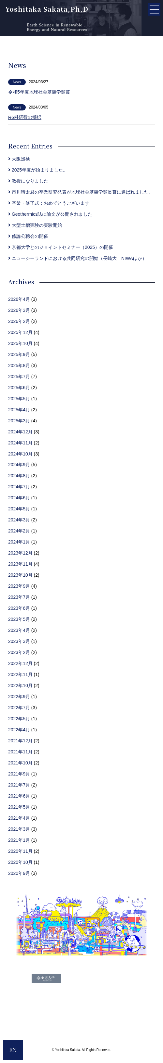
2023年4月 (19, 630)
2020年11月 (20, 851)
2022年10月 (20, 685)
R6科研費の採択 (24, 117)
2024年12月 (20, 431)
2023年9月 (19, 586)
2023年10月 (20, 575)
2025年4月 (19, 409)
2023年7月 (19, 597)
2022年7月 (19, 707)
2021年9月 (19, 773)
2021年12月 (20, 740)
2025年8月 (19, 365)
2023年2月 (19, 652)
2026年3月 (19, 310)
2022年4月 (19, 729)
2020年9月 (19, 873)
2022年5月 (19, 718)
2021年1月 (19, 840)
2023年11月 (20, 564)
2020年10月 (20, 862)
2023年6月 (19, 608)
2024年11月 (20, 442)
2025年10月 (20, 343)
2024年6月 (19, 497)
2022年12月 (20, 663)
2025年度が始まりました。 (37, 170)
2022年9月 (19, 696)
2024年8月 (19, 475)
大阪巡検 (19, 158)
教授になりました (28, 181)
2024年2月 (19, 530)
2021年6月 (19, 796)
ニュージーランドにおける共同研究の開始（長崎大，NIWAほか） (77, 258)
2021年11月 (20, 751)
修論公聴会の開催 (28, 236)
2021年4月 (19, 818)
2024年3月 (19, 519)
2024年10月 (20, 453)
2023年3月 (19, 641)
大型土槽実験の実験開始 (35, 225)
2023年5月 (19, 619)
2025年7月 (19, 376)
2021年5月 (19, 807)
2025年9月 (19, 354)
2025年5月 (19, 398)
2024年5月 (19, 508)
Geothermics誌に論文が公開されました (50, 214)
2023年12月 (20, 553)
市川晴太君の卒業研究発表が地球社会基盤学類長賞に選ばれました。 (80, 192)
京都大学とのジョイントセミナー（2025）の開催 (60, 247)
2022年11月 (20, 674)
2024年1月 (19, 541)
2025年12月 (20, 332)
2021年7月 (19, 785)
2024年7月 (19, 486)
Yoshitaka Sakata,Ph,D (46, 9)
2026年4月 (19, 299)
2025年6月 (19, 387)
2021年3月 (19, 829)
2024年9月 (19, 464)
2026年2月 (19, 321)
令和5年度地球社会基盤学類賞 (39, 92)
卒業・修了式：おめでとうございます (48, 203)
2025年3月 (19, 420)
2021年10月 (20, 762)
